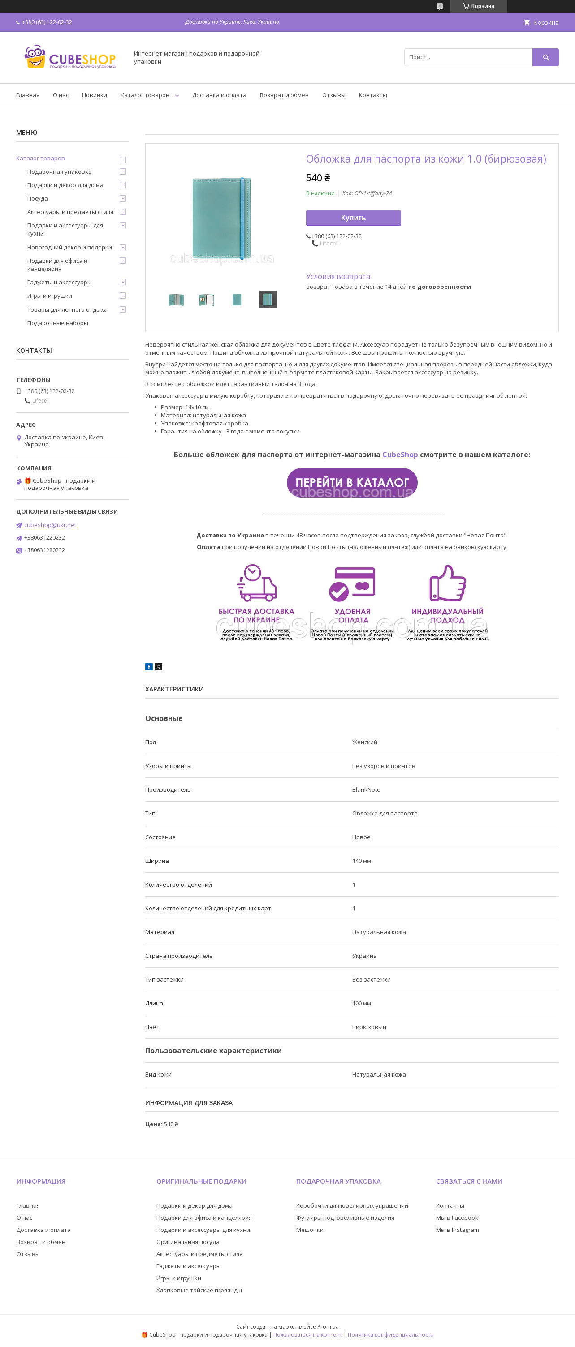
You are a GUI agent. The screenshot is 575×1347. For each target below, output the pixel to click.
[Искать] (545, 57)
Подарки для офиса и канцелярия (57, 265)
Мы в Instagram (457, 1230)
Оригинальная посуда (188, 1242)
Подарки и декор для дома (65, 185)
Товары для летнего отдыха (67, 309)
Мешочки (310, 1230)
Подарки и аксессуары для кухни (65, 229)
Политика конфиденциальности (391, 1334)
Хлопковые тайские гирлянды (199, 1290)
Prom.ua (328, 1326)
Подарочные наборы (57, 323)
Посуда (37, 198)
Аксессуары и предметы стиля (70, 212)
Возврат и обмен (284, 95)
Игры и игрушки (49, 296)
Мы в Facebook (457, 1218)
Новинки (94, 95)
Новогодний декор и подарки (69, 247)
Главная (27, 95)
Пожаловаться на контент (307, 1334)
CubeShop (400, 454)
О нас (61, 95)
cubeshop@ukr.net (50, 524)
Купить (353, 218)
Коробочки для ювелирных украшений (352, 1205)
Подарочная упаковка (59, 171)
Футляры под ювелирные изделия (345, 1218)
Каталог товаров (145, 95)
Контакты (373, 95)
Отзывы (334, 95)
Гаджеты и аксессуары (59, 282)
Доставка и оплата (219, 95)
